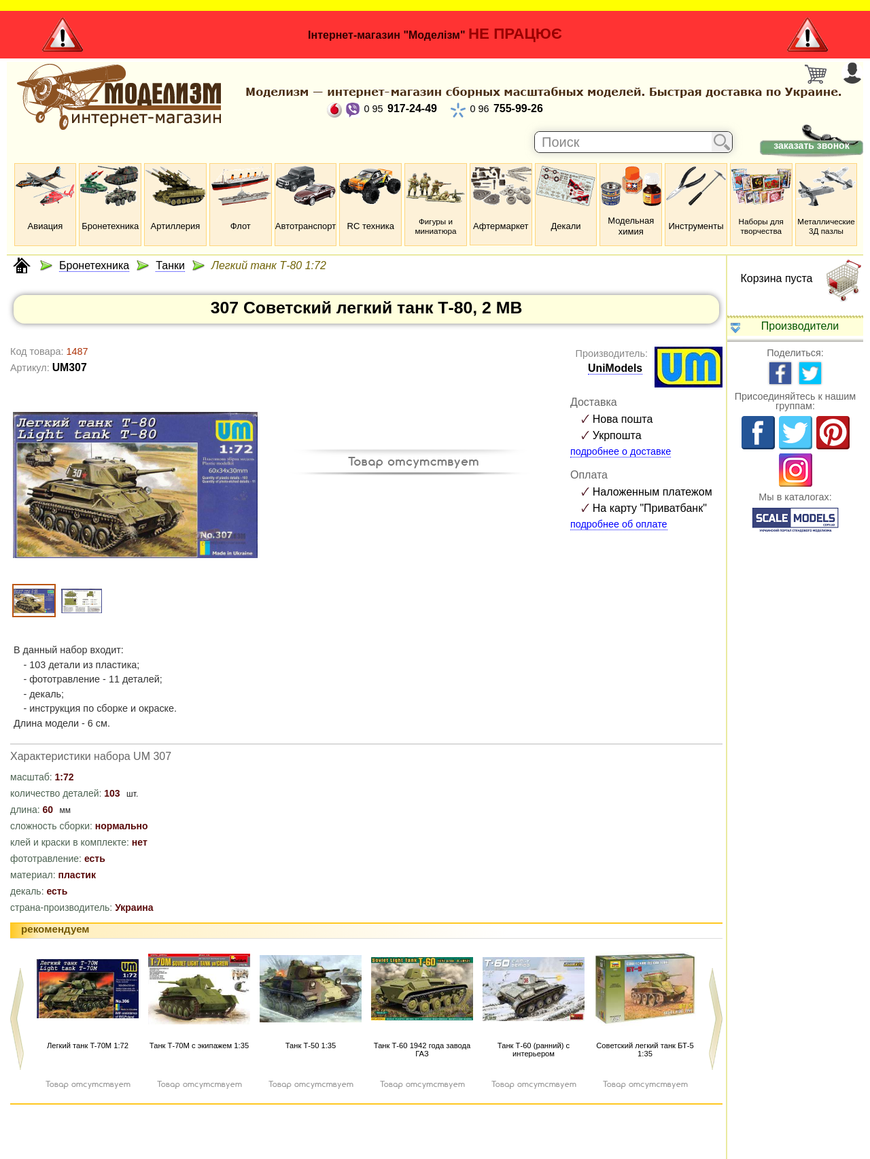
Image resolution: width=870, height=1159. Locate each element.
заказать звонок (811, 145)
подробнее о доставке (620, 451)
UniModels (615, 368)
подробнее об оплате (618, 524)
